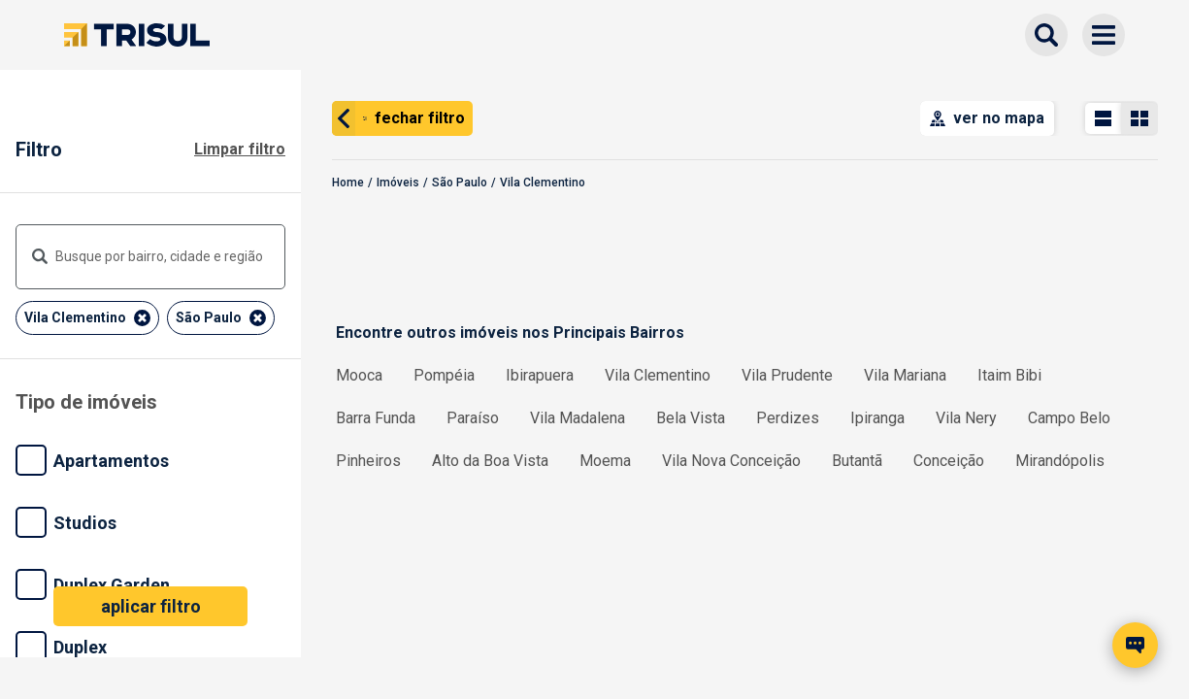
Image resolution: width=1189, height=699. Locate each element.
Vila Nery (966, 418)
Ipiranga (877, 418)
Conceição (948, 460)
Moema (605, 460)
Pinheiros (368, 460)
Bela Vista (690, 418)
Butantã (857, 460)
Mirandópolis (1060, 460)
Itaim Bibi (1009, 375)
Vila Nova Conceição (731, 460)
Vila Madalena (577, 418)
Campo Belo (1069, 418)
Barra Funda (375, 418)
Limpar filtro (239, 149)
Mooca (359, 375)
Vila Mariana (905, 375)
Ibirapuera (540, 375)
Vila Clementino (657, 375)
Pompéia (444, 375)
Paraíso (472, 418)
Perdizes (787, 418)
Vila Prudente (787, 375)
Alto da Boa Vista (490, 460)
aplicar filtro (151, 606)
